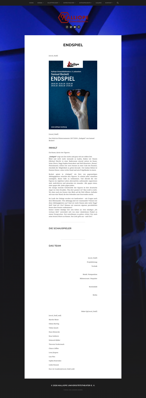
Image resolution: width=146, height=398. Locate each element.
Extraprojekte (85, 3)
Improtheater (68, 3)
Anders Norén (77, 390)
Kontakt (108, 3)
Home (31, 3)
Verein (39, 3)
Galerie (98, 3)
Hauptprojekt (52, 3)
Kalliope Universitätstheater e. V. (76, 385)
